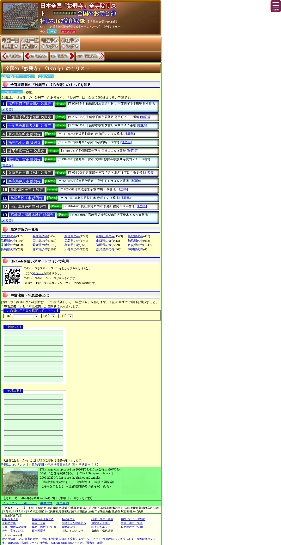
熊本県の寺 (40, 249)
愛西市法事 (9, 538)
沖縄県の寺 (135, 249)
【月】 (48, 316)
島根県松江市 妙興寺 (26, 198)
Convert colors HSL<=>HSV (67, 542)
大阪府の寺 (8, 236)
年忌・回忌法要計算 (44, 527)
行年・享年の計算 (13, 530)
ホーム (52, 31)
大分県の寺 (72, 249)
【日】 (65, 316)
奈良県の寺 (72, 236)
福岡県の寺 (104, 245)
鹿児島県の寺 (105, 249)
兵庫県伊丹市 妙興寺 (24, 181)
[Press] (60, 103)
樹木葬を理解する (43, 519)
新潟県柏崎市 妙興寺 (24, 134)
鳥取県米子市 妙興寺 (27, 190)
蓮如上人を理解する (74, 523)
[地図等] (7, 109)
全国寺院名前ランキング (18, 76)
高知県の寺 (72, 245)
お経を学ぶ (68, 519)
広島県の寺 (72, 240)
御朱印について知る (133, 519)
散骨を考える (10, 519)
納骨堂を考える (100, 527)
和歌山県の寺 (105, 236)
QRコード (38, 273)
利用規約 (62, 503)
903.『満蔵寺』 (60, 56)
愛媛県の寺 (40, 245)
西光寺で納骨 (94, 542)
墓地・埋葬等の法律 (14, 527)
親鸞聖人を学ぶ (100, 523)
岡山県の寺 (40, 240)
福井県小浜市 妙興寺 (24, 142)
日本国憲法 (39, 530)
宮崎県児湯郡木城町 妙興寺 (32, 215)
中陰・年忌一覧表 (132, 523)
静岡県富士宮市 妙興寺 (26, 151)
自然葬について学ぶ (133, 527)
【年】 (21, 316)
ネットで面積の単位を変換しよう (113, 538)
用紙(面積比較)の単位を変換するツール (65, 538)
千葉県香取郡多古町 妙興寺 (29, 126)
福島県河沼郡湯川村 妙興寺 (29, 104)
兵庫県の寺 (40, 236)
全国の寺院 (46, 76)
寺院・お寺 (39, 523)
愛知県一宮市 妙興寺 (24, 159)
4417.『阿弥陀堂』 (88, 56)
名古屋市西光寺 (28, 538)
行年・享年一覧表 (102, 519)
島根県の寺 (8, 240)
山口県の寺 (104, 240)
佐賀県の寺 (135, 245)
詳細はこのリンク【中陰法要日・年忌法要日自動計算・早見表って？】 (50, 464)
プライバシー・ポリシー (19, 503)
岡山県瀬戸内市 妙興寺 (28, 206)
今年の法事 (9, 523)
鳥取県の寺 (135, 236)
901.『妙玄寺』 (38, 56)
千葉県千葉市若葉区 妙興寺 (29, 117)
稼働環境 (46, 503)
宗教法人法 (68, 527)
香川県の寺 (8, 245)
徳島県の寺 (135, 240)
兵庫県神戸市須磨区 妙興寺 (29, 173)
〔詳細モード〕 (12, 92)
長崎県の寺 (8, 249)
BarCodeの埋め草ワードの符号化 (28, 542)
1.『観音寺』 (14, 56)
